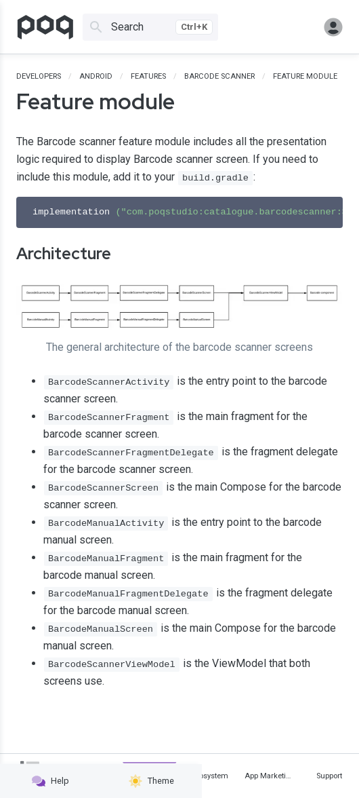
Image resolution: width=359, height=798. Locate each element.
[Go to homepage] (45, 27)
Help (50, 781)
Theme (151, 781)
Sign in (333, 27)
